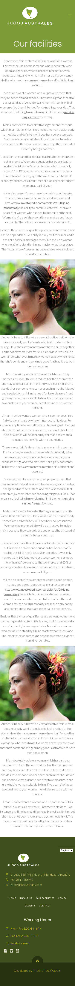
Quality (30, 905)
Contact (45, 905)
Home (12, 898)
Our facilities (45, 898)
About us (26, 898)
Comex (62, 898)
